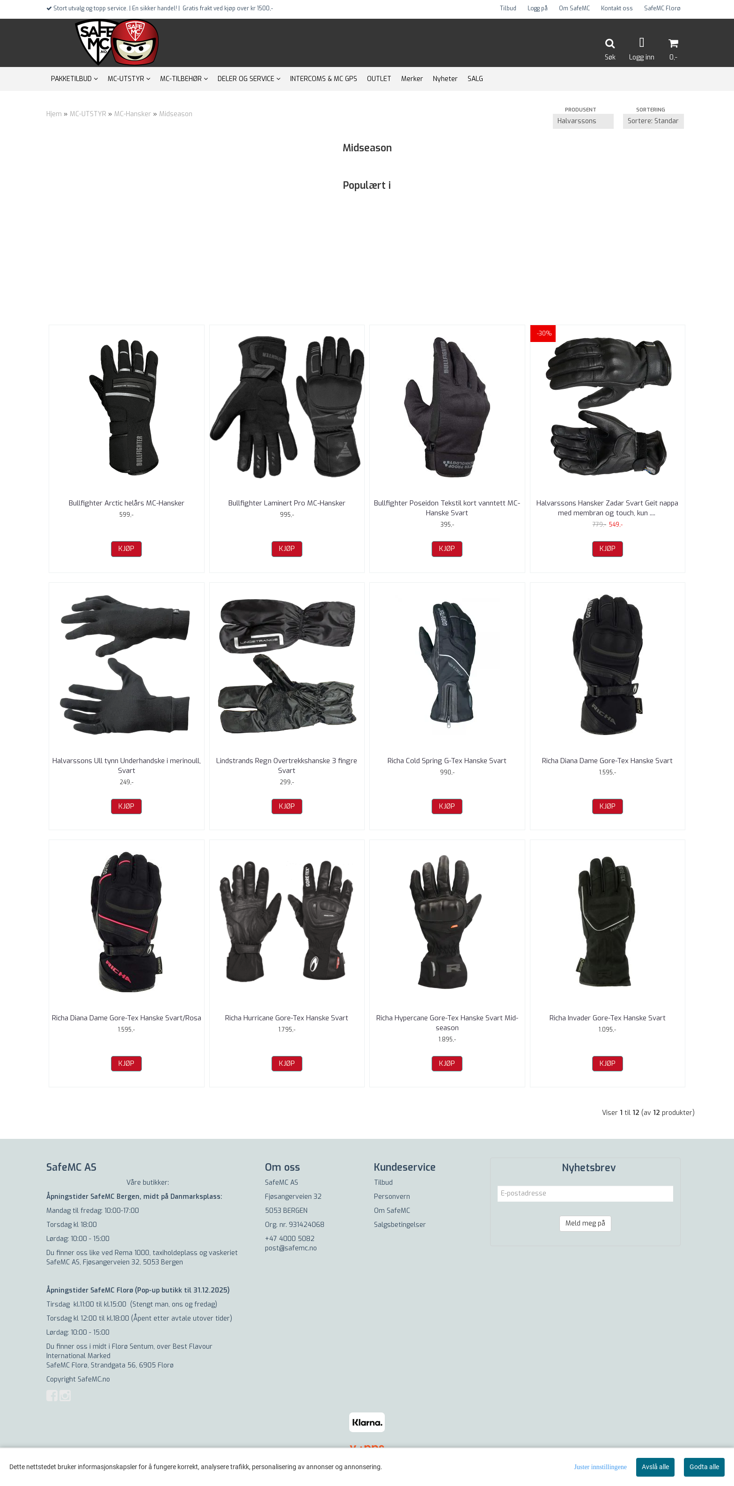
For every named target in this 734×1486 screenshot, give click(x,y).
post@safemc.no (291, 1248)
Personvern (392, 1196)
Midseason (175, 114)
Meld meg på (585, 1223)
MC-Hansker (132, 114)
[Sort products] (653, 121)
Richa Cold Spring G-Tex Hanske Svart (447, 760)
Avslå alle (655, 1467)
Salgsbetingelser (400, 1224)
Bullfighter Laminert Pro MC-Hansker (286, 503)
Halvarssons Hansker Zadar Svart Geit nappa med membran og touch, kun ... (607, 508)
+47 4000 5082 (290, 1238)
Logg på (538, 8)
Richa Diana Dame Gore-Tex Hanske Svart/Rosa (126, 1018)
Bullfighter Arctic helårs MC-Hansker (126, 503)
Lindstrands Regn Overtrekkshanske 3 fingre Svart (286, 765)
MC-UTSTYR (88, 114)
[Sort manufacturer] (583, 121)
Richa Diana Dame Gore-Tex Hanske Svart (607, 760)
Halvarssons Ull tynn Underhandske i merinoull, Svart (126, 765)
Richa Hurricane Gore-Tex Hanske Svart (286, 1018)
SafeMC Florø (662, 8)
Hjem (54, 114)
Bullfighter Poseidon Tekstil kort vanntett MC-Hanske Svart (447, 508)
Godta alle (704, 1467)
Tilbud (508, 8)
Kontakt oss (617, 8)
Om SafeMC (574, 8)
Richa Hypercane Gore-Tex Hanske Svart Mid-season (447, 1023)
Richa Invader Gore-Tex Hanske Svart (608, 1018)
